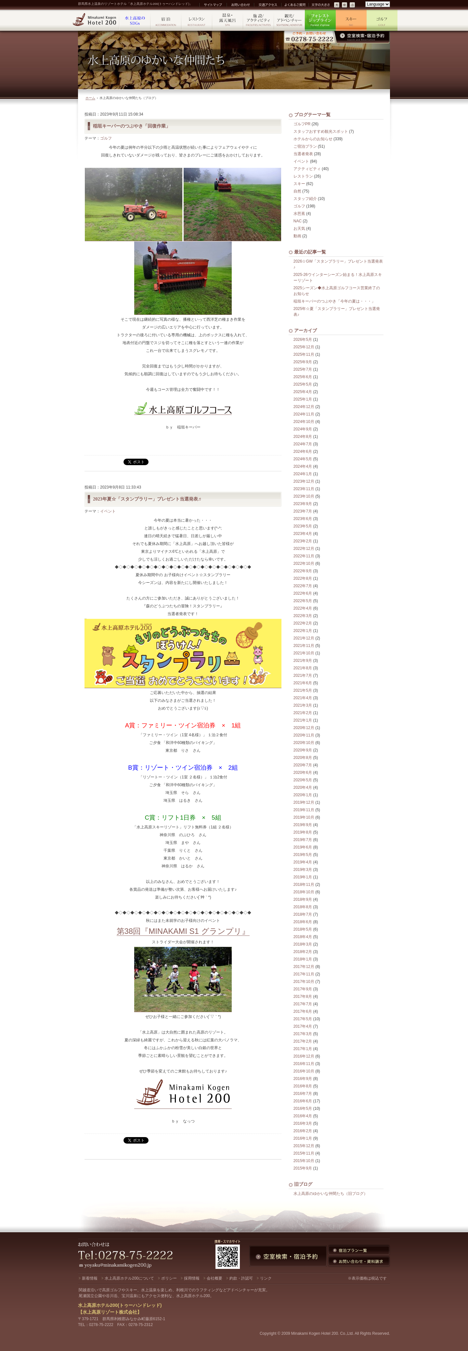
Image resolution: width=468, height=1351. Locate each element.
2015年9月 (302, 1168)
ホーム (90, 98)
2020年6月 (302, 772)
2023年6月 (302, 518)
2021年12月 (303, 638)
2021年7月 (302, 675)
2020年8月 (302, 757)
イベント (108, 511)
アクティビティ (307, 169)
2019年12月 (303, 802)
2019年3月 (302, 869)
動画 (297, 236)
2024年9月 (302, 429)
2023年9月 (302, 504)
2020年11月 (303, 735)
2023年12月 (303, 481)
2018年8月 (302, 907)
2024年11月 (303, 414)
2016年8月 (302, 1086)
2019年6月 (302, 847)
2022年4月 (302, 608)
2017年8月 (302, 996)
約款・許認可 (241, 1278)
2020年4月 (302, 787)
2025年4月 (302, 392)
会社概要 (214, 1278)
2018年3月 (302, 944)
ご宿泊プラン (305, 146)
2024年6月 (302, 451)
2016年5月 (302, 1108)
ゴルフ (106, 138)
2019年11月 (303, 810)
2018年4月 (302, 937)
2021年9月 (302, 660)
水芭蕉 (299, 213)
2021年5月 (302, 690)
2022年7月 (302, 586)
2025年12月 (303, 347)
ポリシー (169, 1278)
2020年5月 (302, 780)
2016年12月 (303, 1056)
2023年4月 (302, 533)
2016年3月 (302, 1123)
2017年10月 (303, 981)
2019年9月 (302, 825)
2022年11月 (303, 556)
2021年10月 (303, 653)
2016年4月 (302, 1116)
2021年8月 (302, 668)
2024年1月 (302, 474)
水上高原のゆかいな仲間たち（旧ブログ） (330, 1193)
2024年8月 (302, 436)
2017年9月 (302, 989)
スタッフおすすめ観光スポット (320, 131)
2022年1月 (302, 630)
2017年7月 (302, 1004)
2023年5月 (302, 526)
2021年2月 (302, 713)
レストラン (303, 176)
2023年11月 (303, 489)
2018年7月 (302, 914)
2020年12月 (303, 727)
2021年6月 (302, 683)
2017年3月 (302, 1034)
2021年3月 (302, 705)
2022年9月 (302, 571)
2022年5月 (302, 601)
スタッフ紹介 (305, 198)
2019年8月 (302, 832)
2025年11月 (303, 354)
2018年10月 (303, 892)
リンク (266, 1278)
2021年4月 (302, 698)
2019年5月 (302, 854)
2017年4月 (302, 1026)
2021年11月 (303, 645)
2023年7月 (302, 511)
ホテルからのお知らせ (312, 139)
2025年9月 (302, 362)
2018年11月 (303, 884)
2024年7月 (302, 444)
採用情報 (192, 1278)
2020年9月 (302, 750)
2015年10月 (303, 1161)
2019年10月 (303, 817)
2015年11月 (303, 1153)
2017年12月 (303, 966)
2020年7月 (302, 765)
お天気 (299, 228)
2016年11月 (303, 1063)
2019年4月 (302, 862)
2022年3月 (302, 616)
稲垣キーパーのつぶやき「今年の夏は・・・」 (334, 301)
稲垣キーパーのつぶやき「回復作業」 (131, 126)
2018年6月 (302, 922)
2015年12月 (303, 1146)
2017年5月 (302, 1019)
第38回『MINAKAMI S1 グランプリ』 (183, 931)
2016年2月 (302, 1131)
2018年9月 (302, 899)
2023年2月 (302, 541)
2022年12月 (303, 548)
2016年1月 (302, 1138)
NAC (297, 221)
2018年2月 (302, 951)
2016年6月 (302, 1101)
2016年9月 (302, 1078)
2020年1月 (302, 795)
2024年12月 (303, 406)
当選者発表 (303, 154)
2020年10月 (303, 742)
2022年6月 (302, 593)
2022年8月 (302, 578)
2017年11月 (303, 974)
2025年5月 (302, 384)
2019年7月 (302, 839)
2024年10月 (303, 421)
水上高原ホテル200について (129, 1278)
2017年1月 (302, 1049)
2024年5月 (302, 459)
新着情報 (90, 1278)
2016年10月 (303, 1071)
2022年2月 (302, 623)
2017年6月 (302, 1011)
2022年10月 (303, 563)
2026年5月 (302, 339)
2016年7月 (302, 1093)
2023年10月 (303, 496)
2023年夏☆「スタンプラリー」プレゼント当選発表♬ (147, 499)
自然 (297, 191)
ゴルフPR (302, 124)
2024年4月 (302, 466)
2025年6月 (302, 377)
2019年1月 (302, 877)
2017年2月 (302, 1041)
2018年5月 (302, 929)
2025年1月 (302, 399)
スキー (299, 183)
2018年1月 (302, 959)
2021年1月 (302, 720)
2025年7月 (302, 369)
